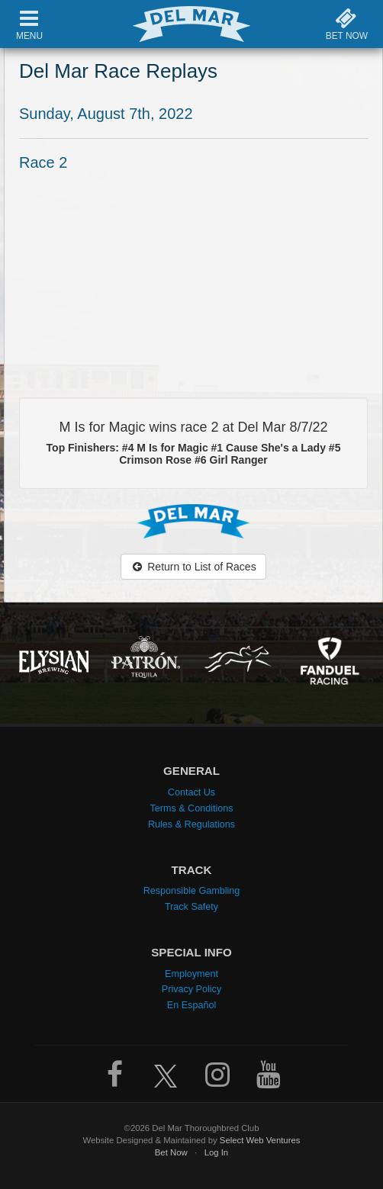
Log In (216, 1152)
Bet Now (171, 1152)
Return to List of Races (193, 567)
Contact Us (191, 792)
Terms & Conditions (191, 808)
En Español (191, 1005)
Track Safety (191, 906)
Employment (191, 974)
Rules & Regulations (191, 824)
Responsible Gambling (191, 890)
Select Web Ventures (260, 1140)
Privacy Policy (191, 989)
